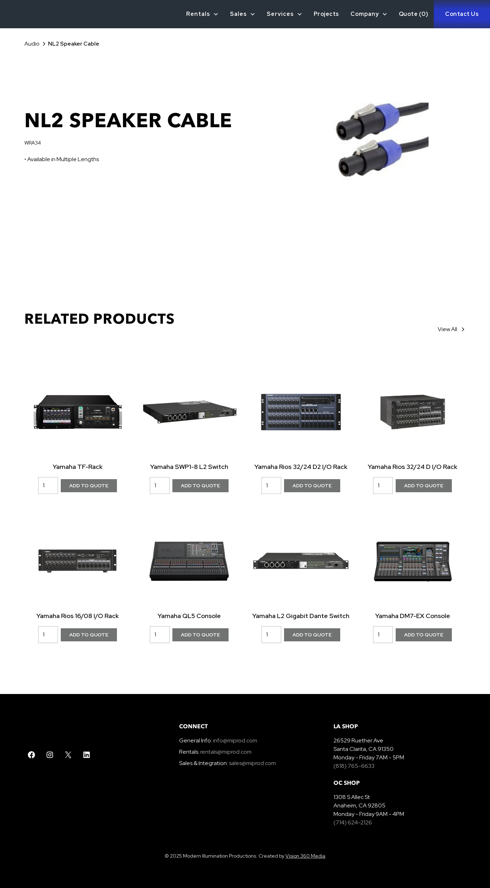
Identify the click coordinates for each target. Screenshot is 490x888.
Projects (326, 14)
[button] (202, 14)
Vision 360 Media (305, 856)
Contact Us (462, 14)
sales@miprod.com (252, 763)
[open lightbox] (381, 141)
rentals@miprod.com (226, 751)
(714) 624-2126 (352, 822)
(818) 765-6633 (353, 766)
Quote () (414, 14)
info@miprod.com (234, 740)
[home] (12, 14)
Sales (238, 14)
